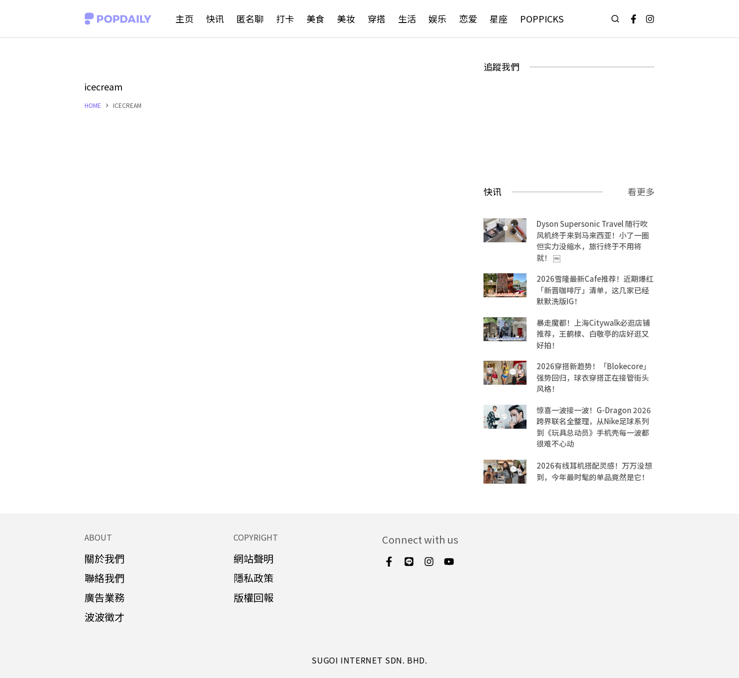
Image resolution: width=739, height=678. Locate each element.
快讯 (215, 18)
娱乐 (437, 18)
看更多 (641, 191)
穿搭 (377, 18)
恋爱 (468, 18)
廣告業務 (104, 597)
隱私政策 (254, 578)
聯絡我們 (104, 578)
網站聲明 (254, 558)
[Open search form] (615, 18)
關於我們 (104, 558)
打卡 (285, 18)
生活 (407, 18)
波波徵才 (104, 617)
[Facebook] (633, 18)
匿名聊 (250, 18)
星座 (499, 18)
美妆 (346, 18)
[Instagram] (650, 18)
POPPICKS (542, 18)
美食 (315, 18)
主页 (185, 18)
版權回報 (254, 597)
